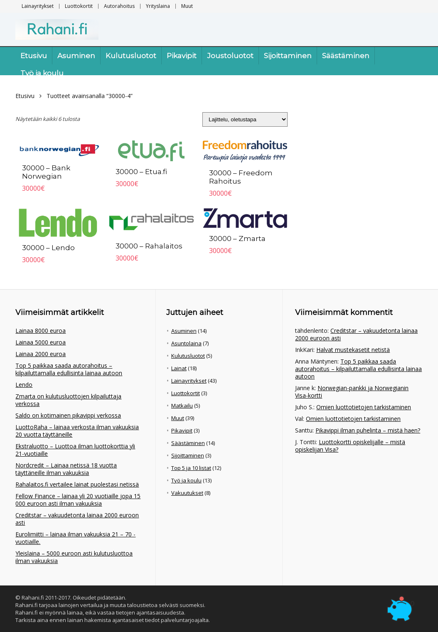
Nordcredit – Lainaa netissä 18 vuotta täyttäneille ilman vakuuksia (66, 469)
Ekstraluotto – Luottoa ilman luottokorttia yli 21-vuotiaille (75, 449)
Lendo (23, 385)
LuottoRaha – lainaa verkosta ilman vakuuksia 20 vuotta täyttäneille (77, 430)
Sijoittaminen (288, 56)
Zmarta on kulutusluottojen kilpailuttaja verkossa (68, 400)
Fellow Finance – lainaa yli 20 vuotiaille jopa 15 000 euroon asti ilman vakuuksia (77, 499)
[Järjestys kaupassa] (245, 119)
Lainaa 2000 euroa (40, 354)
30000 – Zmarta (237, 238)
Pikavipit (182, 56)
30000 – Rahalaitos (149, 246)
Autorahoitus (119, 6)
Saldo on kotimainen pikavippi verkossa (68, 415)
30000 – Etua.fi (141, 171)
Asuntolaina (186, 343)
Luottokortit (79, 6)
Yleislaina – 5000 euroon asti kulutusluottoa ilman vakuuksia (74, 557)
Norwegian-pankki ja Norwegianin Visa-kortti (351, 391)
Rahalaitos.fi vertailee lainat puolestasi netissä (77, 484)
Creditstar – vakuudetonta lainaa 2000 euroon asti (77, 518)
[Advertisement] (368, 148)
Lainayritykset (38, 6)
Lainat (179, 368)
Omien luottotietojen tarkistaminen (363, 407)
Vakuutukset (187, 493)
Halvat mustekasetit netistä (353, 350)
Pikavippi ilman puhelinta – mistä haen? (367, 430)
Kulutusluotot (131, 56)
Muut (187, 6)
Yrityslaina (158, 6)
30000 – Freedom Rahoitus (241, 177)
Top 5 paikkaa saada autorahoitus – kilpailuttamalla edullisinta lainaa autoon (68, 369)
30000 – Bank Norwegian (46, 172)
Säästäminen (345, 56)
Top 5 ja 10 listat (191, 468)
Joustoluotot (230, 56)
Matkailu (182, 405)
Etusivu (33, 56)
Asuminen (76, 56)
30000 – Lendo (48, 247)
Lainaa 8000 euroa (40, 330)
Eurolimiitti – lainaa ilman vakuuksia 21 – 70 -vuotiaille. (75, 538)
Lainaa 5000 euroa (40, 342)
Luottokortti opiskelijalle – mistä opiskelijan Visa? (350, 445)
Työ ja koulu (42, 73)
